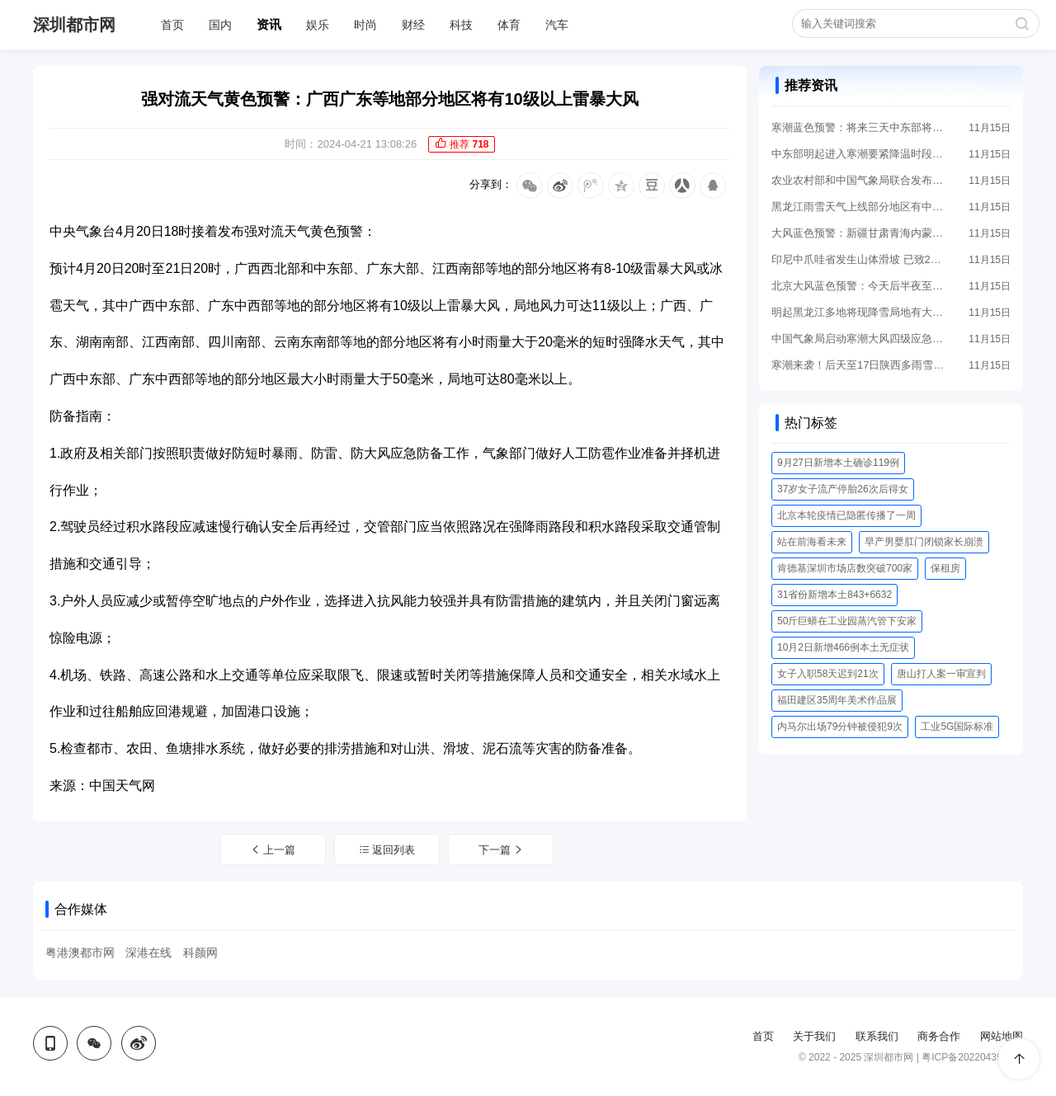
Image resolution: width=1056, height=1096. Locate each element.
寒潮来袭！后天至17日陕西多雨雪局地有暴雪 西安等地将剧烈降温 (858, 365)
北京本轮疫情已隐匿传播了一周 (846, 515)
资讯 (269, 24)
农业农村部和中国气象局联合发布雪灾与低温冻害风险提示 (858, 180)
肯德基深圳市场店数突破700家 (844, 568)
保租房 (945, 568)
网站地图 (1001, 1036)
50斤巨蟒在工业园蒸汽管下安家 (847, 621)
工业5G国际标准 (957, 726)
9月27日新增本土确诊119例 (838, 462)
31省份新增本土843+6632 (834, 594)
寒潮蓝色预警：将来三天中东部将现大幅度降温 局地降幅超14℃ (858, 127)
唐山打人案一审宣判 (941, 674)
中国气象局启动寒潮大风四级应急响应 (858, 338)
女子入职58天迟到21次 (828, 674)
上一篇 (273, 850)
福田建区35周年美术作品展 (837, 700)
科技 (461, 24)
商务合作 (938, 1036)
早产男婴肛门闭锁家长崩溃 (924, 542)
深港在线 (148, 952)
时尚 (365, 24)
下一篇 (501, 850)
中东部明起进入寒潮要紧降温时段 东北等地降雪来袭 (858, 154)
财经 (413, 24)
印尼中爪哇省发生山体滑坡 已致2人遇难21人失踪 (858, 259)
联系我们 (877, 1036)
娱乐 (317, 24)
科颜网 (200, 952)
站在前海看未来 (811, 542)
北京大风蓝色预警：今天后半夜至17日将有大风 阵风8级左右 (858, 286)
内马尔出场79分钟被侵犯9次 (840, 726)
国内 (220, 24)
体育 (509, 24)
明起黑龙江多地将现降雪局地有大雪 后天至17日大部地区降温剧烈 (858, 312)
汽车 (556, 24)
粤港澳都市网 (80, 952)
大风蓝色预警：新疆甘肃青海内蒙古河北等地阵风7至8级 (858, 233)
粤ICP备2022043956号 (972, 1057)
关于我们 (814, 1036)
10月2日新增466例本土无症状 (843, 647)
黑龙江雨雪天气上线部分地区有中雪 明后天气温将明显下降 (858, 206)
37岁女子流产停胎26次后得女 (842, 489)
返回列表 (387, 850)
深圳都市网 (74, 25)
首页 (172, 24)
